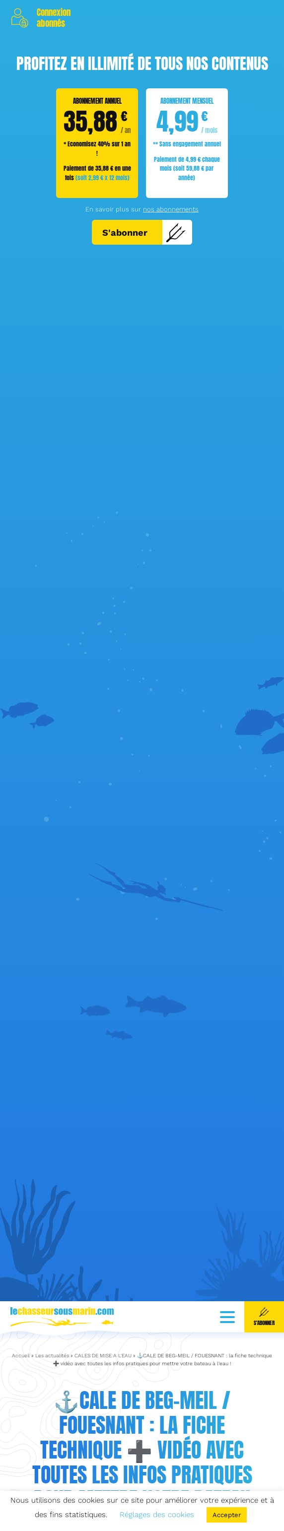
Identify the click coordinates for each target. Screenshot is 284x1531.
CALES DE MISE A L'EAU (103, 1327)
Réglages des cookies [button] (157, 1514)
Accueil (21, 1327)
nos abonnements (171, 209)
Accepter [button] (227, 1515)
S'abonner (144, 232)
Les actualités (52, 1327)
